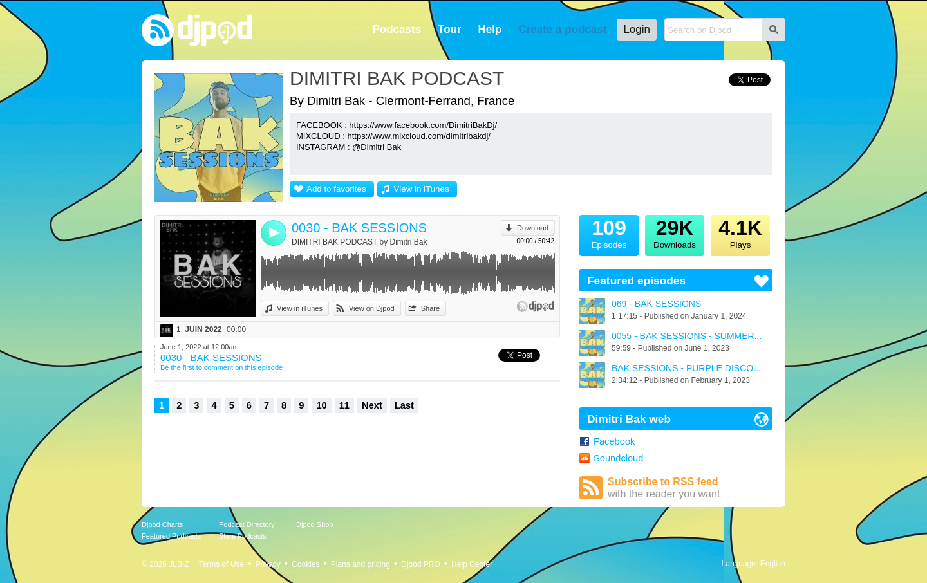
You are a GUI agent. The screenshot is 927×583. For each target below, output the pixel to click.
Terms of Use (222, 564)
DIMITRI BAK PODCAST (397, 78)
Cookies (305, 564)
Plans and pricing (360, 564)
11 (344, 405)
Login (636, 29)
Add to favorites (336, 189)
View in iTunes (421, 189)
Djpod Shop (314, 524)
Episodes (609, 232)
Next (372, 405)
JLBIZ (179, 564)
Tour (450, 29)
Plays (740, 232)
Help (490, 29)
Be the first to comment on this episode (221, 367)
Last (404, 405)
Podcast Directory (247, 524)
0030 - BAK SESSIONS (359, 228)
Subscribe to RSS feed (690, 488)
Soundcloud (618, 458)
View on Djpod (372, 308)
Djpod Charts (162, 524)
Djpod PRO (420, 564)
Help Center (471, 564)
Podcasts (396, 29)
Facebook (614, 441)
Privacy (268, 564)
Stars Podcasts (243, 536)
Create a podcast (562, 29)
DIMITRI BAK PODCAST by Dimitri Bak (359, 241)
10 (321, 405)
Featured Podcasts (171, 536)
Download (532, 228)
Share (430, 308)
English (772, 563)
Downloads (674, 232)
